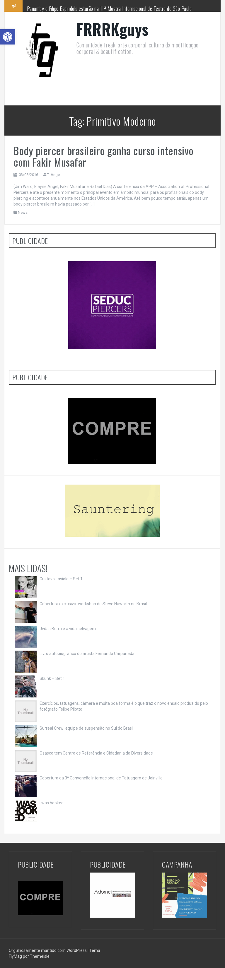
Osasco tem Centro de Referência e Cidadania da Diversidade (96, 753)
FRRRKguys (112, 29)
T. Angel (54, 174)
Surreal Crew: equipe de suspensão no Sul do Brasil (87, 728)
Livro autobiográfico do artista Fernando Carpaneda (87, 653)
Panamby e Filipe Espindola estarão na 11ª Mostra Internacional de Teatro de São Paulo (109, 8)
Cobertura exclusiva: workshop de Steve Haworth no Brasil (93, 603)
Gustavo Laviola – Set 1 (61, 579)
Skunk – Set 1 (52, 678)
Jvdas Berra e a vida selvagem (68, 628)
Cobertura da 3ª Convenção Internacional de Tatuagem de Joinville (101, 778)
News (23, 212)
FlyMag (15, 956)
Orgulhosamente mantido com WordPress (48, 950)
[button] (7, 37)
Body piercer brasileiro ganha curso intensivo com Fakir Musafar (103, 156)
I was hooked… (53, 803)
